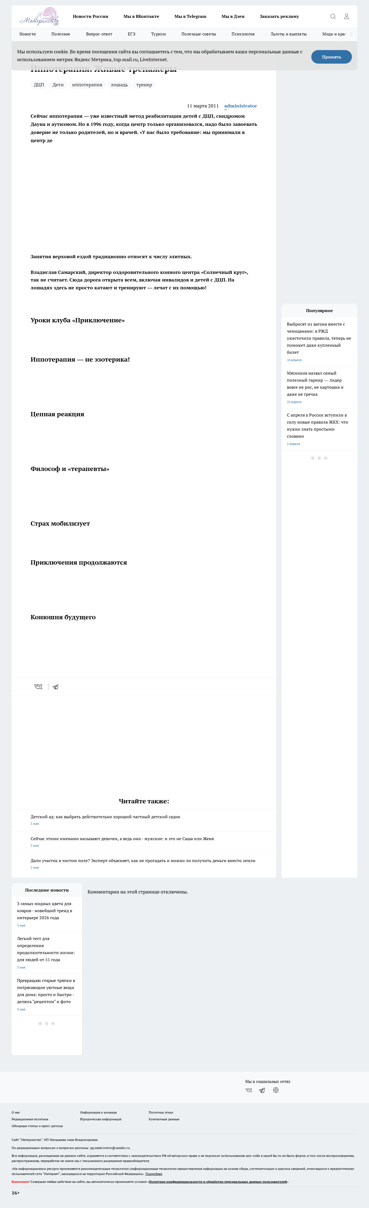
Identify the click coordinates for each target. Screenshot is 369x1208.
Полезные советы (199, 34)
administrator (240, 106)
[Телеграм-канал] (262, 1090)
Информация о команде (98, 1112)
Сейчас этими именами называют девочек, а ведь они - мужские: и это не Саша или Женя (144, 842)
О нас (16, 1112)
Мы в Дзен (233, 16)
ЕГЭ (131, 34)
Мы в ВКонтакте (141, 16)
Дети (58, 84)
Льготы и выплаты (289, 34)
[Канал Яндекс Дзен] (276, 1090)
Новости (28, 34)
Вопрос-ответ (99, 34)
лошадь (119, 84)
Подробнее (153, 1174)
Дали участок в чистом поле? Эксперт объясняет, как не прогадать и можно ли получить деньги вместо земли (144, 864)
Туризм (158, 34)
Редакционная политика (30, 1119)
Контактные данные (164, 1119)
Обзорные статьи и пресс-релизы (37, 1126)
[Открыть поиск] (333, 16)
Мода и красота (337, 34)
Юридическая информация (100, 1119)
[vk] (39, 686)
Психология (243, 34)
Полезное (60, 34)
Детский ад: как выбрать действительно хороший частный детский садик (144, 820)
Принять (331, 57)
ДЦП (39, 84)
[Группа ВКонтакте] (248, 1090)
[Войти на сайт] (346, 16)
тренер (144, 84)
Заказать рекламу (279, 16)
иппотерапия (87, 84)
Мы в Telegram (190, 16)
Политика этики (161, 1112)
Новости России (90, 16)
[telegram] (57, 686)
